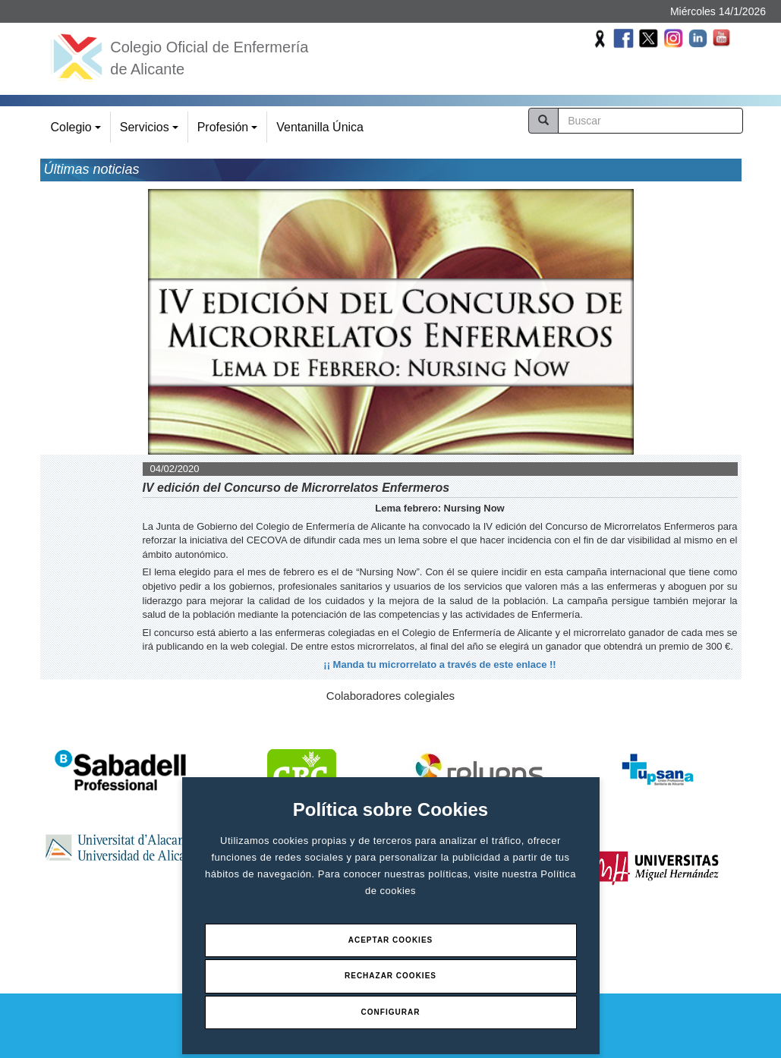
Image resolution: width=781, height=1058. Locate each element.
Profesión (229, 132)
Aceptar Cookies (390, 940)
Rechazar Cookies (390, 975)
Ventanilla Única (320, 127)
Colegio (78, 132)
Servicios (151, 132)
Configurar (390, 1012)
